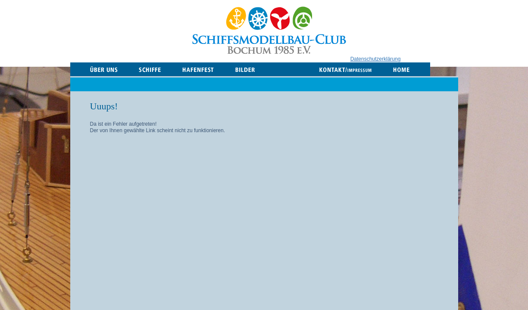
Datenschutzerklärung (375, 59)
